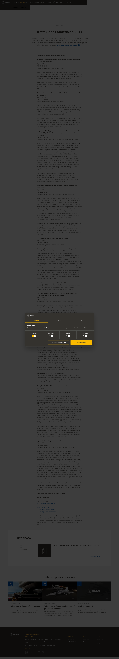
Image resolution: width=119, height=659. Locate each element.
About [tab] (82, 320)
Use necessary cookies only (58, 342)
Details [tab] (59, 320)
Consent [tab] (36, 320)
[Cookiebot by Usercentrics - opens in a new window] (85, 315)
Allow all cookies (81, 342)
